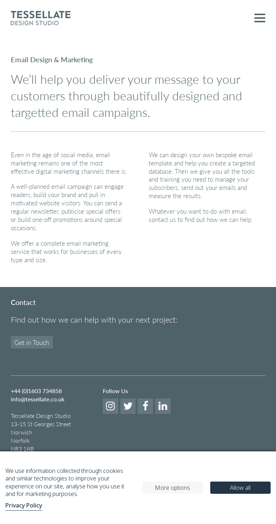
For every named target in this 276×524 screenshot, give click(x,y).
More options (172, 488)
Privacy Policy (23, 505)
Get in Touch (31, 342)
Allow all (240, 488)
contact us (162, 219)
